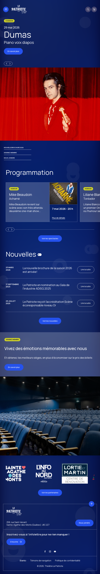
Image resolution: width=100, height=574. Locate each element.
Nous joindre (9, 161)
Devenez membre (10, 155)
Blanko (23, 565)
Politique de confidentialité (67, 565)
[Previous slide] (6, 63)
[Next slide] (10, 63)
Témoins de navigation (40, 565)
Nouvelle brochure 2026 (14, 150)
